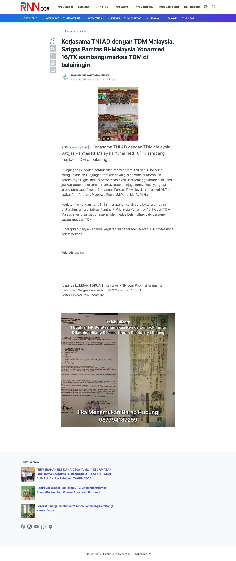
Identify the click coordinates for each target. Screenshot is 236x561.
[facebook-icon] (23, 527)
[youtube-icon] (36, 527)
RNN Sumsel (64, 6)
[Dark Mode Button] (206, 7)
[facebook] (53, 48)
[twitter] (53, 56)
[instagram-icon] (29, 527)
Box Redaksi (192, 6)
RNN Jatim (121, 6)
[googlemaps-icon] (50, 527)
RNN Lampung (169, 6)
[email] (53, 70)
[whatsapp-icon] (43, 527)
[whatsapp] (53, 63)
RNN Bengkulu (144, 6)
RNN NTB (101, 6)
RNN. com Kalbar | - (76, 147)
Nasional (84, 6)
